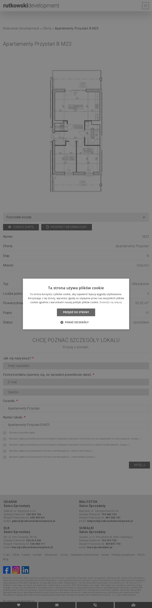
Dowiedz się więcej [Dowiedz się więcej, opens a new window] (111, 302)
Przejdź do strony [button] (76, 312)
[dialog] (76, 304)
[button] (76, 322)
